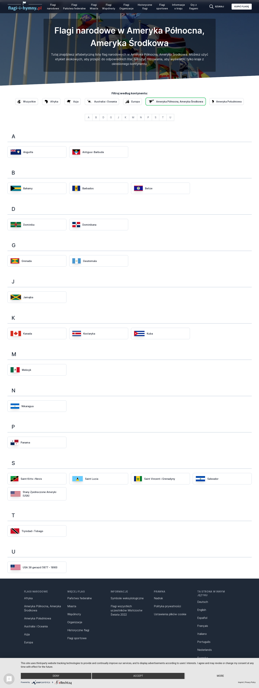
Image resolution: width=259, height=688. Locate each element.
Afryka (28, 598)
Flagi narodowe (53, 6)
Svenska (202, 658)
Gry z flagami (193, 6)
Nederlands (204, 650)
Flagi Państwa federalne (74, 6)
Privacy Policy (250, 682)
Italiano (202, 634)
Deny (56, 676)
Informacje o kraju (178, 6)
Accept (138, 676)
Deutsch (202, 602)
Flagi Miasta (94, 6)
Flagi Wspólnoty (108, 6)
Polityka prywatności (167, 606)
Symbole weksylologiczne (127, 598)
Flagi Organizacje (126, 6)
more (220, 676)
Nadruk (158, 598)
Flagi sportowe (162, 6)
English (201, 610)
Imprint (241, 682)
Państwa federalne (79, 598)
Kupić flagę (241, 6)
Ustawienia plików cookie (170, 614)
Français (202, 626)
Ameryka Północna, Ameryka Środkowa (42, 608)
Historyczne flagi (145, 6)
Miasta (71, 606)
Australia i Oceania (36, 626)
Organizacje (74, 622)
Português (203, 642)
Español (202, 618)
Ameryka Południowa (37, 618)
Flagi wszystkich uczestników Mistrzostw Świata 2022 (126, 610)
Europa (28, 642)
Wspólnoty (74, 614)
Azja (27, 634)
